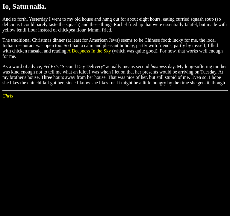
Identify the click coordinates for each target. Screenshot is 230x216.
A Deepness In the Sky (89, 50)
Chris (7, 95)
